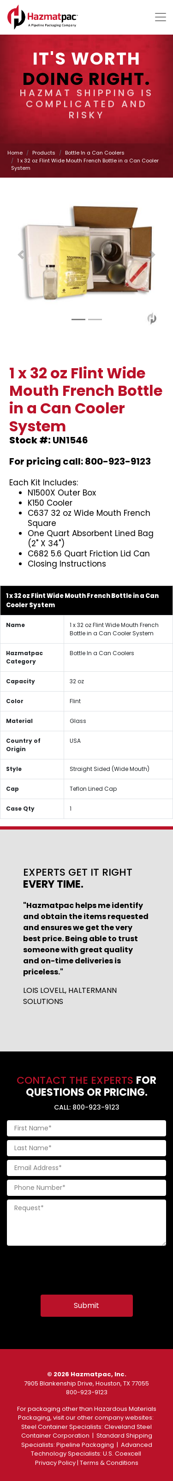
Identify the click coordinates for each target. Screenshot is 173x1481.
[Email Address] (86, 1168)
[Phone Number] (86, 1188)
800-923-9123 (86, 1392)
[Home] (42, 17)
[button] (20, 255)
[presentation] (77, 1267)
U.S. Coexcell (122, 1453)
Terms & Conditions (109, 1462)
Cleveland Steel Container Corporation (86, 1431)
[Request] (86, 1223)
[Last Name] (86, 1148)
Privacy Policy (55, 1462)
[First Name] (86, 1128)
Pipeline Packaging (85, 1444)
